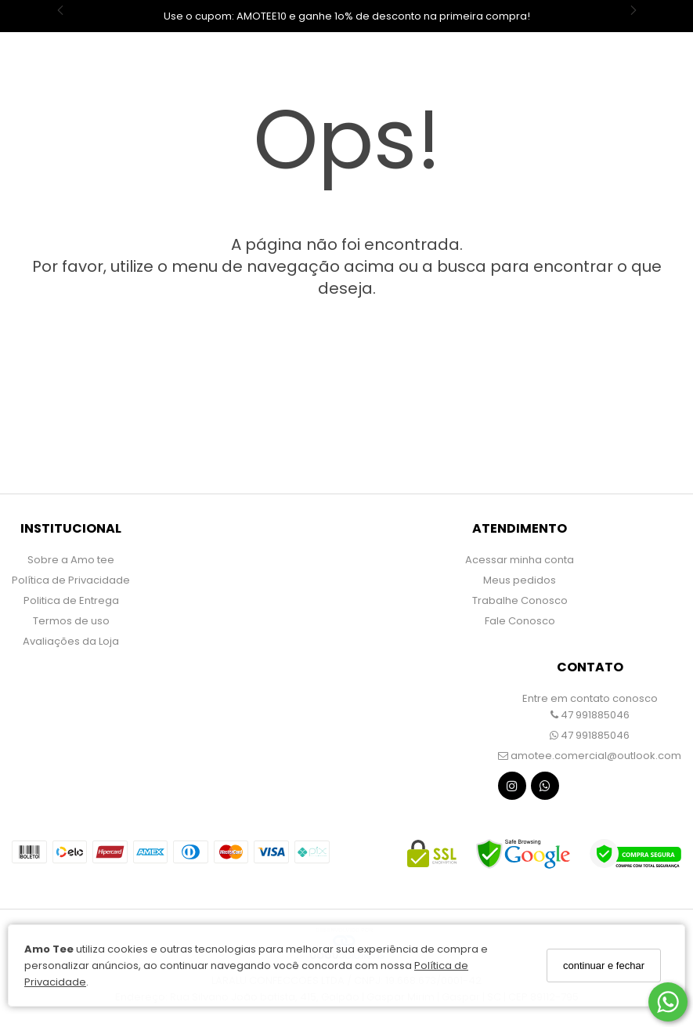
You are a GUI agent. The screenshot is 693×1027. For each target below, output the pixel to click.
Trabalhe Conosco (520, 600)
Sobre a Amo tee (70, 559)
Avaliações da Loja (71, 641)
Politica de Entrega (71, 600)
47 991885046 (590, 714)
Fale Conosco (520, 620)
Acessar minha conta (519, 559)
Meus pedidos (519, 580)
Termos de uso (71, 620)
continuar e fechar (603, 965)
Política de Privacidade (71, 580)
